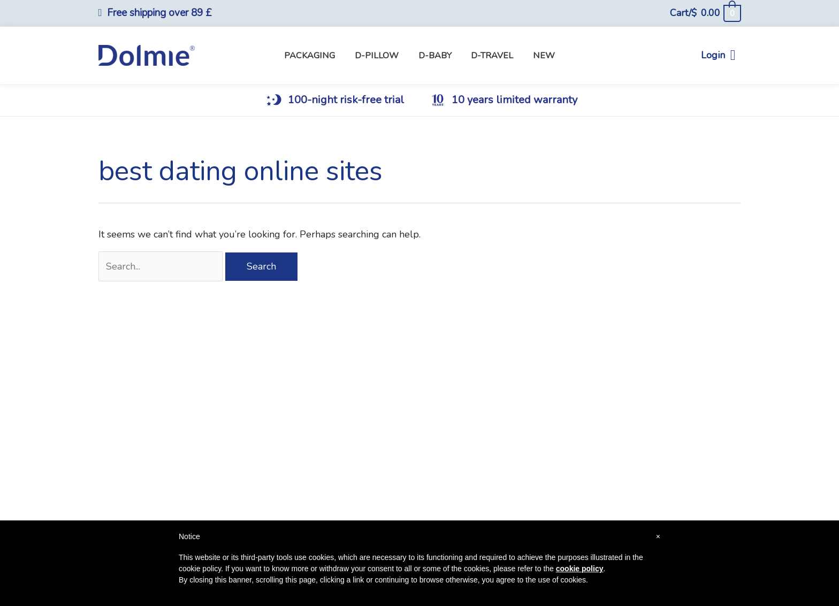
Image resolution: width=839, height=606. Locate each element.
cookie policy (580, 568)
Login (718, 55)
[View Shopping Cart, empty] (705, 13)
